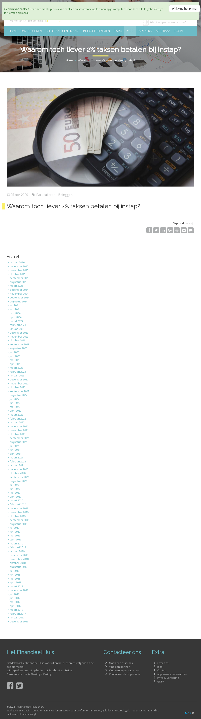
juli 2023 (14, 352)
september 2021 (19, 438)
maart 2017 (16, 609)
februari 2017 (18, 613)
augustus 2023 (18, 348)
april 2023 (15, 364)
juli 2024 (14, 305)
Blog (130, 31)
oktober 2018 (18, 563)
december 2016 (19, 621)
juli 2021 (14, 446)
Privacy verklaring (168, 677)
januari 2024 (17, 329)
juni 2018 (15, 574)
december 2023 (19, 332)
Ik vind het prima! (184, 8)
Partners (145, 31)
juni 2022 (15, 403)
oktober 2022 (18, 387)
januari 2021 (17, 465)
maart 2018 (16, 586)
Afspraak (163, 31)
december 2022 (19, 379)
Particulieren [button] (31, 31)
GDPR (160, 681)
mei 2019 (15, 535)
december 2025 (19, 266)
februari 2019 (18, 547)
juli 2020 (14, 485)
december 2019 (19, 508)
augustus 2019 (18, 524)
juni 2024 (15, 309)
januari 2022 (17, 422)
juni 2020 (15, 489)
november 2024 (19, 293)
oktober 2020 (18, 473)
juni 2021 (15, 449)
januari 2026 (17, 262)
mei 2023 (15, 360)
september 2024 (19, 297)
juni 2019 (15, 531)
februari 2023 (18, 371)
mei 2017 (15, 602)
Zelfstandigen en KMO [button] (62, 31)
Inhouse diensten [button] (96, 31)
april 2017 (15, 606)
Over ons (162, 663)
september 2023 (19, 344)
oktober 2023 (18, 340)
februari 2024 (18, 325)
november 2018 (19, 559)
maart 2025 (16, 285)
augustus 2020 (18, 481)
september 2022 (19, 391)
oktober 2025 (18, 274)
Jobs (160, 667)
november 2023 (19, 336)
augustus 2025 (18, 282)
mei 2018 (15, 578)
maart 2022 (16, 414)
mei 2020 (15, 492)
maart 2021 (16, 457)
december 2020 (19, 469)
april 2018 (15, 582)
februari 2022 (18, 418)
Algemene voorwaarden (172, 674)
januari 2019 (17, 551)
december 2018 (19, 555)
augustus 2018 (18, 567)
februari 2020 (18, 504)
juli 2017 (14, 594)
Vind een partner (119, 667)
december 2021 (19, 426)
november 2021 (19, 430)
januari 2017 (17, 617)
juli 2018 (14, 571)
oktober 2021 (18, 434)
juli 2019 (14, 527)
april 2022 (15, 410)
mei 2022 (15, 407)
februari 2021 (18, 461)
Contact (162, 670)
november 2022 (19, 383)
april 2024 (15, 317)
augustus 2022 (18, 395)
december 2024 (19, 289)
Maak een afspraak (121, 663)
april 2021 (15, 453)
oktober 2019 (18, 516)
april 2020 (15, 496)
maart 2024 (16, 321)
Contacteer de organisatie (125, 674)
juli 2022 (14, 399)
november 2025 (19, 270)
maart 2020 (16, 500)
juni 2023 (15, 356)
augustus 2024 (18, 301)
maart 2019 (16, 543)
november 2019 (19, 512)
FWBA (118, 31)
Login (178, 31)
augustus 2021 (18, 442)
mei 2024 (15, 313)
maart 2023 (16, 367)
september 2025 (19, 278)
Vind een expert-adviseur (124, 670)
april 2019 (15, 539)
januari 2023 (17, 375)
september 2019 (19, 520)
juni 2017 (15, 598)
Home (13, 31)
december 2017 (19, 590)
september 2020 (19, 477)
